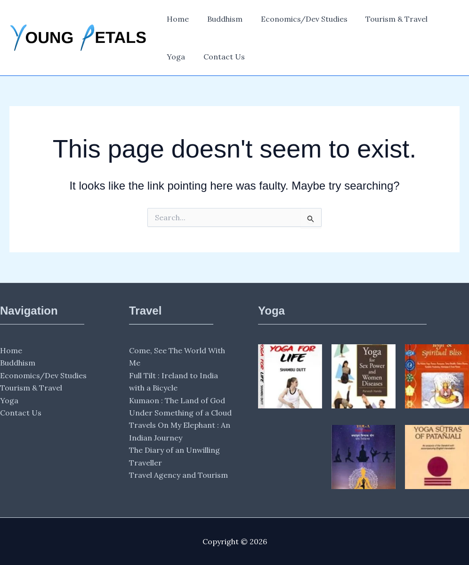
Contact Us (186, 56)
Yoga (441, 19)
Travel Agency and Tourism (178, 475)
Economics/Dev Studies (296, 19)
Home (176, 19)
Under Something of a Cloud (180, 412)
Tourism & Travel (386, 19)
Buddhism (220, 19)
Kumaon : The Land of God (177, 400)
